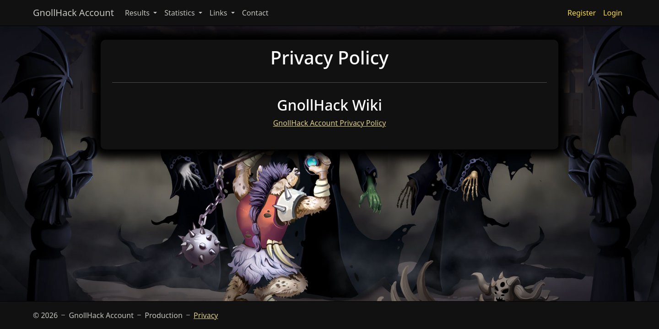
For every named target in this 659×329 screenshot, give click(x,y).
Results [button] (138, 13)
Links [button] (219, 13)
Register (581, 13)
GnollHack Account (73, 12)
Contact (255, 13)
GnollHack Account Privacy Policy (329, 123)
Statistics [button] (180, 13)
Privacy (206, 315)
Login (612, 13)
